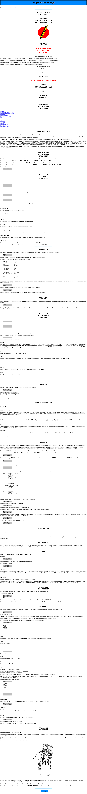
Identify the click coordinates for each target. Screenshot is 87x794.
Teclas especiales (4, 118)
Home (44, 791)
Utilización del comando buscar (6, 116)
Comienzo (2, 114)
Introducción (2, 111)
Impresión (2, 120)
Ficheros (2, 125)
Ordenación (2, 122)
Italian (20, 7)
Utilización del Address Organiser (7, 113)
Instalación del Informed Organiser (7, 112)
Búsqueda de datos (4, 115)
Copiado (2, 123)
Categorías (2, 121)
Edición (1, 117)
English (15, 7)
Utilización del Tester (4, 126)
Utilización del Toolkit (4, 124)
